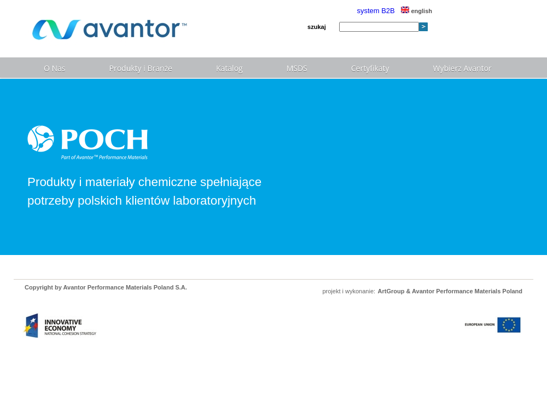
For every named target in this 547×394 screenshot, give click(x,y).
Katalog (229, 68)
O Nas (55, 68)
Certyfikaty (370, 68)
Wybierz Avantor (462, 68)
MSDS (297, 68)
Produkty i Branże (140, 68)
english (416, 11)
